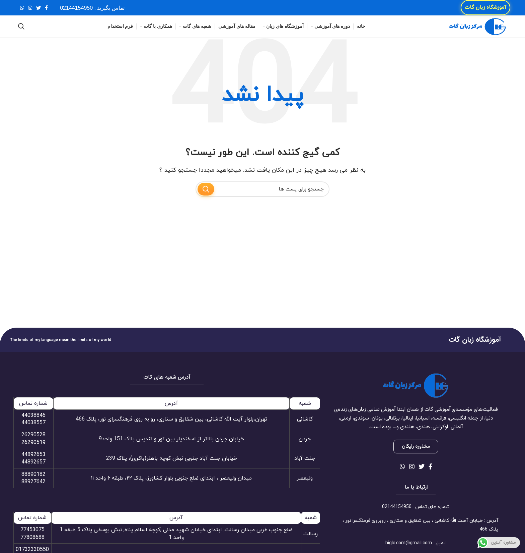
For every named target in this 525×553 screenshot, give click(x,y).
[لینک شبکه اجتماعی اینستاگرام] (30, 10)
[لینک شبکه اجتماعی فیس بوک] (46, 10)
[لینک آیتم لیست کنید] (415, 516)
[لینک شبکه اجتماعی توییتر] (38, 10)
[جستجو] (21, 33)
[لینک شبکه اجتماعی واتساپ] (22, 10)
